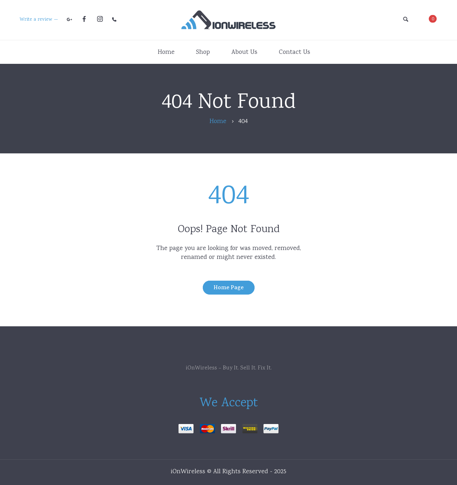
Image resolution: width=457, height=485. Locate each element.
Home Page (228, 288)
